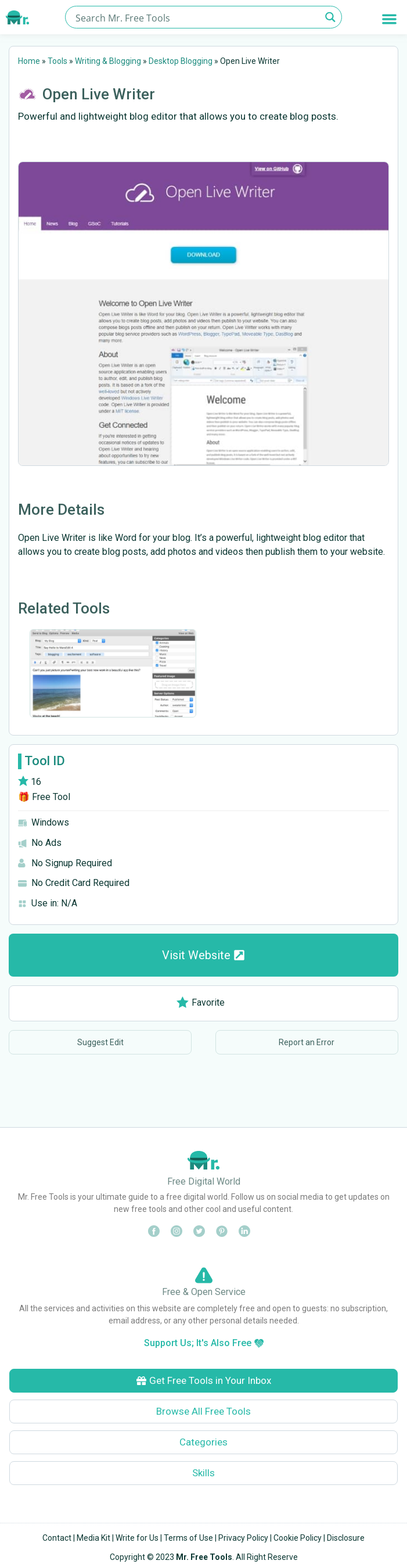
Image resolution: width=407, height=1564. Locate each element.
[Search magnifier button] (330, 17)
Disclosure (346, 1538)
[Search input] (196, 17)
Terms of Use (188, 1538)
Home (29, 61)
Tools (57, 61)
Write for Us (137, 1538)
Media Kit (93, 1538)
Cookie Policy (297, 1538)
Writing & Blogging (108, 61)
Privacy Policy (243, 1538)
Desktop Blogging (180, 61)
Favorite (201, 1002)
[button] (390, 19)
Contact (56, 1538)
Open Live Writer (98, 94)
